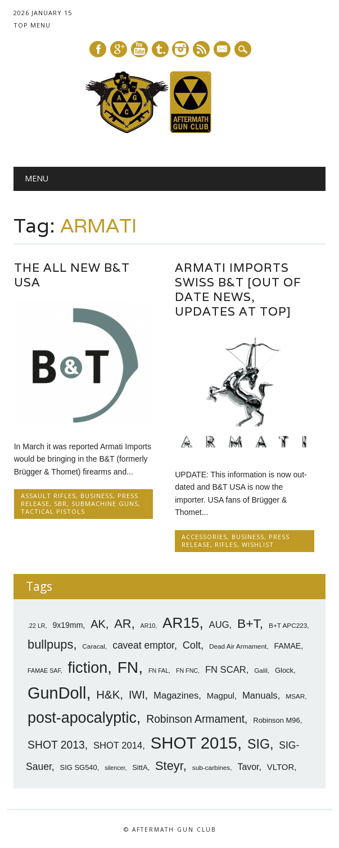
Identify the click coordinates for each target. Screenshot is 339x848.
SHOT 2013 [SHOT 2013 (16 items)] (56, 745)
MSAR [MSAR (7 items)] (295, 696)
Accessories (204, 536)
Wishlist (258, 544)
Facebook (97, 49)
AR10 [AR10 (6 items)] (148, 625)
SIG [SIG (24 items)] (258, 744)
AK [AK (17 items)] (98, 624)
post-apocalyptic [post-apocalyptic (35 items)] (82, 717)
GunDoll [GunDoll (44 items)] (57, 693)
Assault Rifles (48, 495)
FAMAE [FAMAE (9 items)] (287, 645)
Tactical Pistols (53, 511)
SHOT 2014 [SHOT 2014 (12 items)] (117, 745)
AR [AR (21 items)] (122, 624)
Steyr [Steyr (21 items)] (169, 766)
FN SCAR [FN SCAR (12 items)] (225, 669)
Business (96, 495)
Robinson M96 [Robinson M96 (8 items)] (276, 720)
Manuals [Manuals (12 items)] (260, 695)
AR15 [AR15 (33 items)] (180, 622)
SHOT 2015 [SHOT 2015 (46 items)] (194, 742)
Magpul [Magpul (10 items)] (220, 695)
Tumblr (160, 49)
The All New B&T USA (72, 275)
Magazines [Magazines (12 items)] (175, 695)
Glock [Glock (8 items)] (284, 670)
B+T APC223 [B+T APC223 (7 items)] (288, 626)
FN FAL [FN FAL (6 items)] (158, 670)
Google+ (118, 49)
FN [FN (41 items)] (128, 667)
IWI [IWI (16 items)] (137, 695)
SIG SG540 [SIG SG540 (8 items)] (78, 767)
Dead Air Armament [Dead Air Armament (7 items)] (237, 646)
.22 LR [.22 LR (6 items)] (36, 625)
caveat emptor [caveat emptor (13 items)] (143, 645)
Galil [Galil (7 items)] (261, 670)
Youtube (139, 49)
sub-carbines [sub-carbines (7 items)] (211, 768)
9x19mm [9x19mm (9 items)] (67, 625)
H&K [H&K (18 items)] (108, 694)
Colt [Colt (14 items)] (192, 645)
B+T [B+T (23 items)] (248, 623)
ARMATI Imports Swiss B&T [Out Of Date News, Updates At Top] (238, 289)
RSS (201, 49)
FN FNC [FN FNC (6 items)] (187, 670)
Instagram (180, 49)
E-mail (222, 50)
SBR (60, 503)
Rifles (226, 544)
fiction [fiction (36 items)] (88, 667)
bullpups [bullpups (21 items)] (50, 644)
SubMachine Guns (104, 503)
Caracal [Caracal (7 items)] (93, 646)
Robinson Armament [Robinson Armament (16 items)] (195, 719)
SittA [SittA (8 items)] (139, 767)
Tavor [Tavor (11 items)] (248, 767)
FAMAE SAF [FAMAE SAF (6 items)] (44, 670)
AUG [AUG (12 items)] (219, 624)
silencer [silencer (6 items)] (115, 767)
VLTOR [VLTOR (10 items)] (281, 767)
